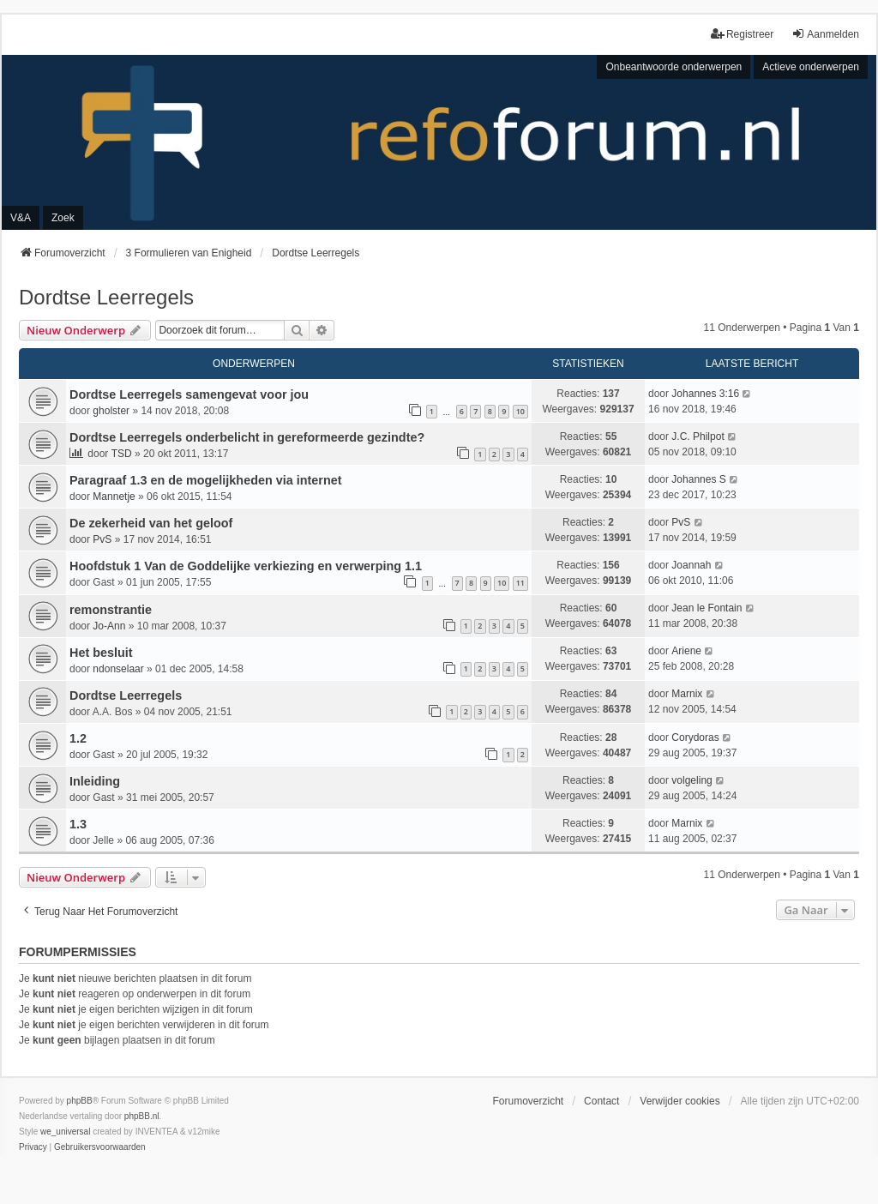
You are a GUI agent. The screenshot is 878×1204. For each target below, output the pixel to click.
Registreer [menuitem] (742, 33)
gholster (111, 411)
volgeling (691, 780)
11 (520, 582)
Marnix (686, 694)
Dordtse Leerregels (106, 297)
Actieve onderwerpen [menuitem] (810, 67)
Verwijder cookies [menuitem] (679, 1101)
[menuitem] (33, 1147)
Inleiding (94, 781)
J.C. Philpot (697, 436)
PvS (102, 539)
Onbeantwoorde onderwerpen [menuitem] (673, 67)
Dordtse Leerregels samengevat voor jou (189, 394)
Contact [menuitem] (601, 1101)
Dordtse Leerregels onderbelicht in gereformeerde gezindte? (246, 437)
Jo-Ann (109, 626)
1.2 (78, 738)
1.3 (78, 824)
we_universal (65, 1131)
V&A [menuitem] (20, 218)
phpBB (80, 1100)
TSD (121, 454)
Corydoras (695, 737)
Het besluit (101, 652)
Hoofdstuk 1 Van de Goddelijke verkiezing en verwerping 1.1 (245, 566)
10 (520, 411)
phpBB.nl (141, 1116)
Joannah (691, 565)
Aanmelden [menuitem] (825, 33)
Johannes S (698, 479)
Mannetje (114, 497)
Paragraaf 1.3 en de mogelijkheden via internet (205, 480)
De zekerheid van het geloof (150, 523)
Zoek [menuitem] (63, 218)
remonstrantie (110, 610)
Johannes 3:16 (705, 394)
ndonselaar (118, 669)
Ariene (686, 651)
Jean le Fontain (706, 608)
